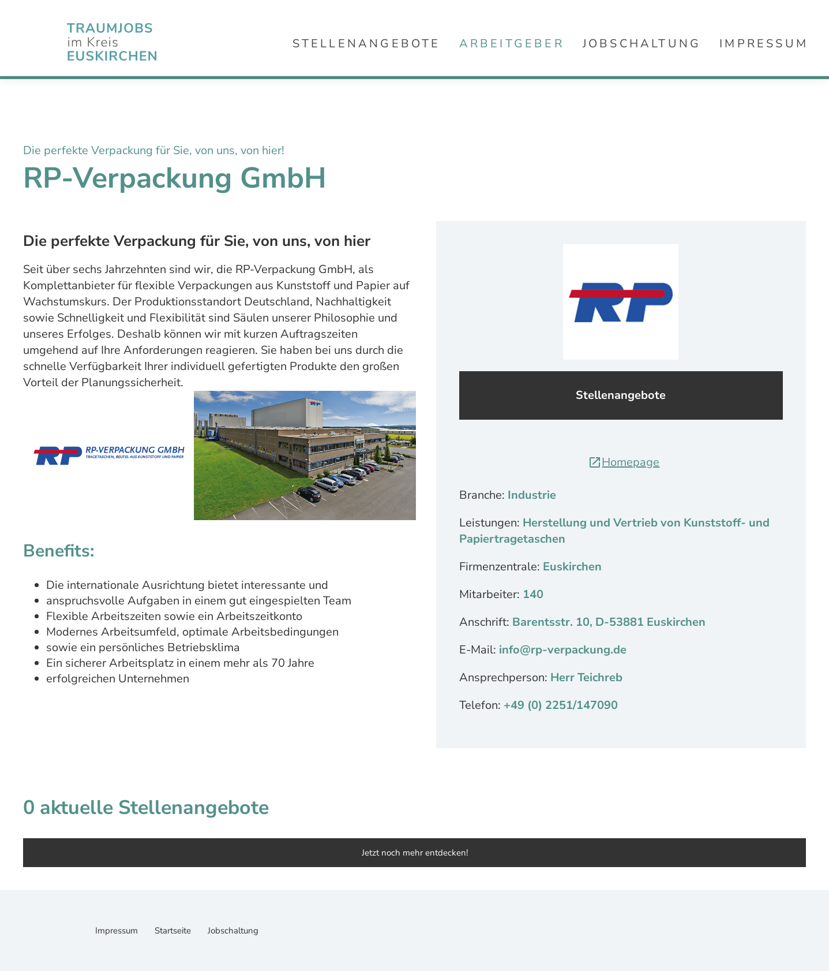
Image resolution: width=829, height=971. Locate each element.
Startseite (174, 930)
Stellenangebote (366, 43)
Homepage (623, 462)
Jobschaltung (642, 43)
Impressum (763, 43)
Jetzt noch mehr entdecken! (415, 852)
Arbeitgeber (511, 43)
